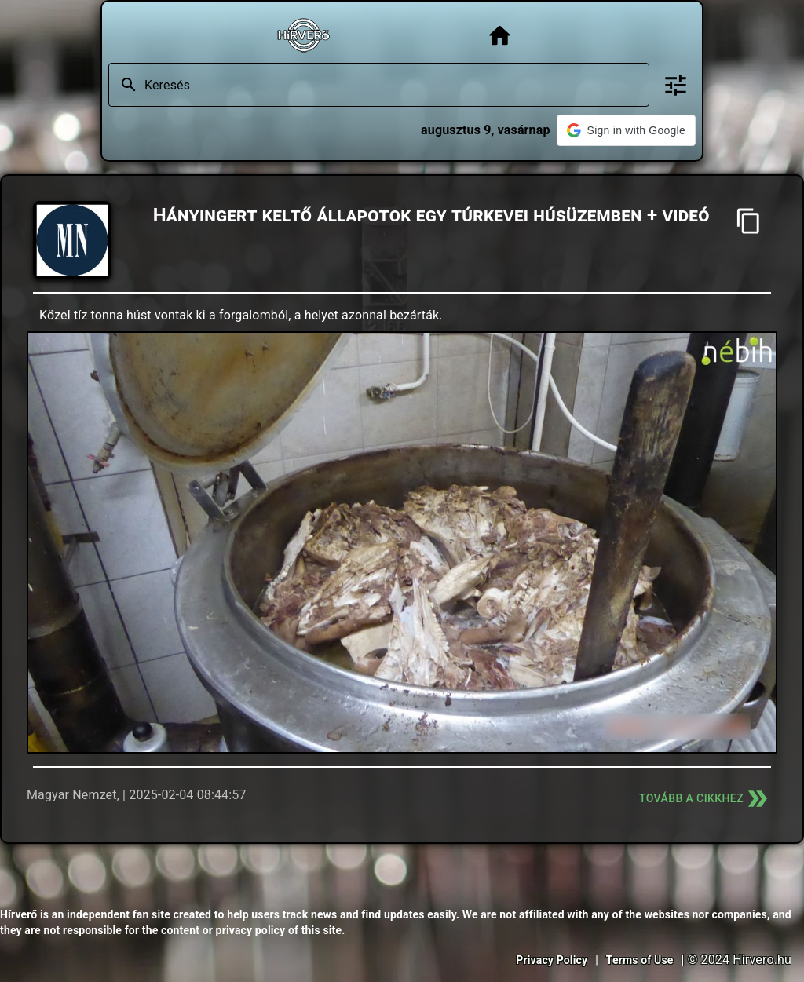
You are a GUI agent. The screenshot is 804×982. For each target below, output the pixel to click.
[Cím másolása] (749, 221)
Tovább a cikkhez (705, 798)
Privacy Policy (551, 960)
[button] (626, 130)
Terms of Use (640, 960)
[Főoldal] (500, 36)
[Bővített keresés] (676, 85)
